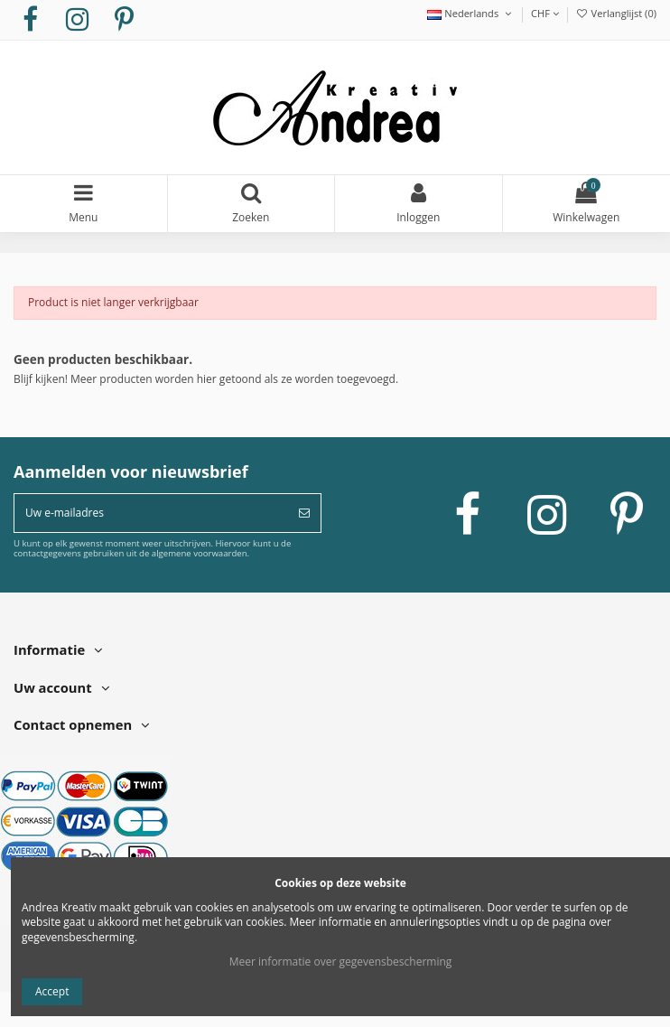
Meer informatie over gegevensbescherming (340, 961)
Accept (52, 991)
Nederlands (470, 13)
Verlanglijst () (615, 13)
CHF (545, 13)
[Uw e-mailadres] (151, 513)
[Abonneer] (304, 513)
